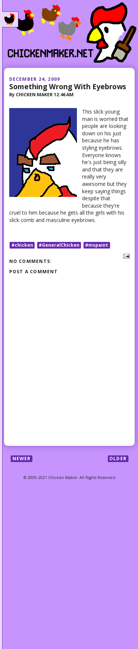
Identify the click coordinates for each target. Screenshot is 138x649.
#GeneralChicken (59, 245)
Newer (22, 458)
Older (118, 458)
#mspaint (96, 245)
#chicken (22, 245)
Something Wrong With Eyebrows (67, 86)
